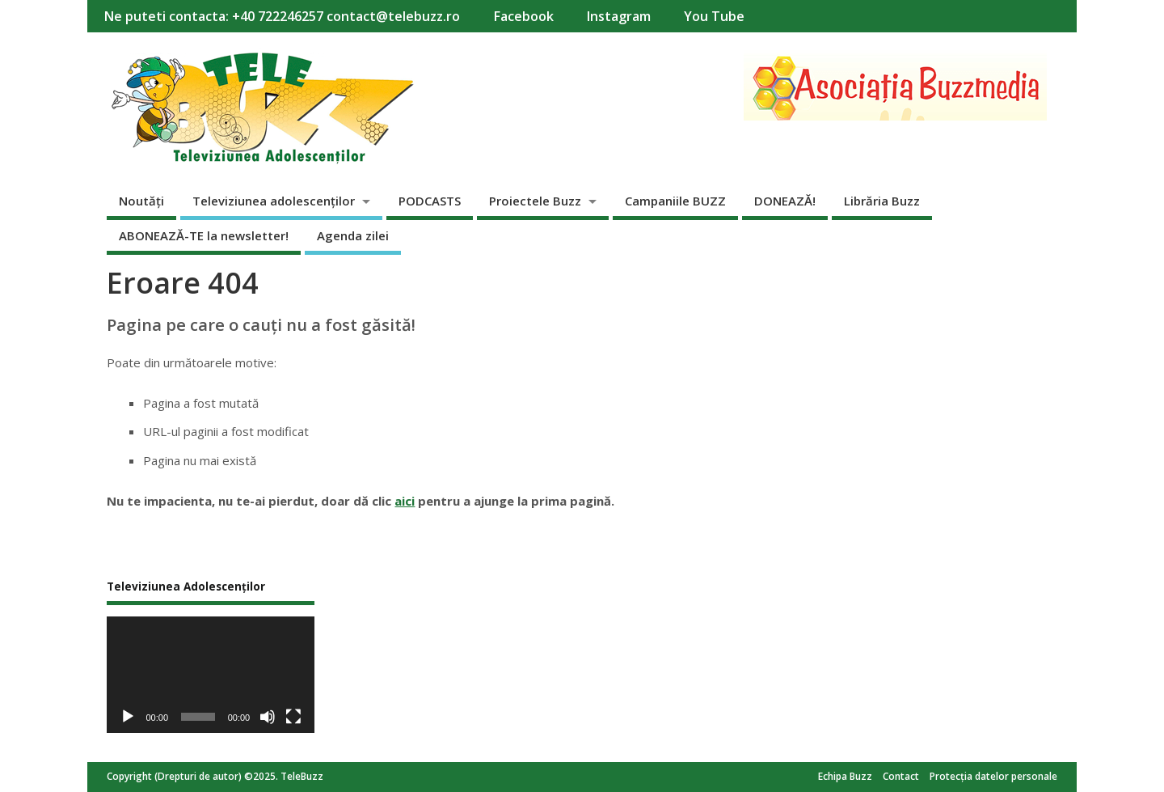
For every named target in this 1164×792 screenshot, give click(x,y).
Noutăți (141, 201)
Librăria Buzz (882, 201)
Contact (901, 776)
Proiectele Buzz (535, 201)
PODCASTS (430, 201)
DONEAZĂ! (785, 201)
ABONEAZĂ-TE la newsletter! (204, 235)
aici (404, 501)
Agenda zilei (353, 235)
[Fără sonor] (267, 717)
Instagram (618, 16)
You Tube (714, 16)
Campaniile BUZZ (675, 201)
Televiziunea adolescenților (273, 201)
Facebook (523, 16)
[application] (210, 674)
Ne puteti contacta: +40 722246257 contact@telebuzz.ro (281, 16)
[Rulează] (128, 717)
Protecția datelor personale (993, 776)
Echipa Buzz (845, 776)
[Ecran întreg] (293, 717)
